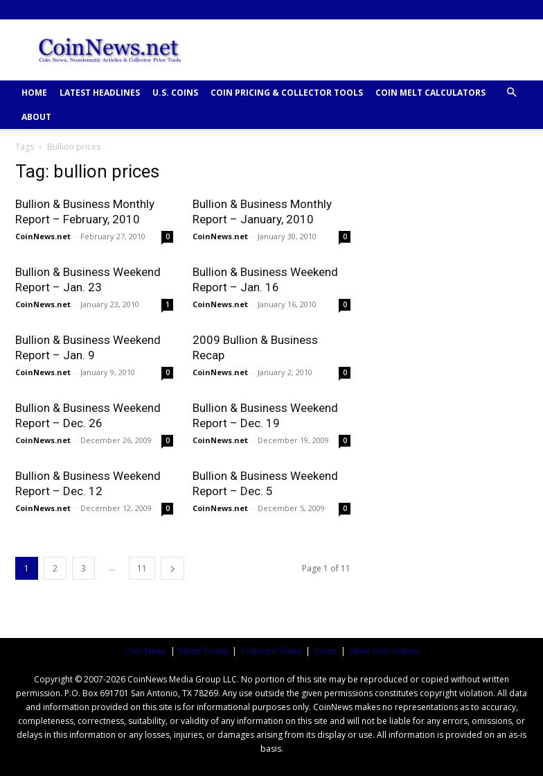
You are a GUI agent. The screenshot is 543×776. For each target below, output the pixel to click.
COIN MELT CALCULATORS (430, 92)
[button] (511, 92)
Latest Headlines (100, 92)
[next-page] (172, 568)
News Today (203, 651)
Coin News (145, 651)
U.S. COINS (175, 92)
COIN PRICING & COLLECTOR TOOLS (287, 92)
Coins (325, 651)
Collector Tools (271, 651)
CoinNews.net (43, 236)
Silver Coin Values (384, 651)
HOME (34, 92)
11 (142, 568)
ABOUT (36, 117)
